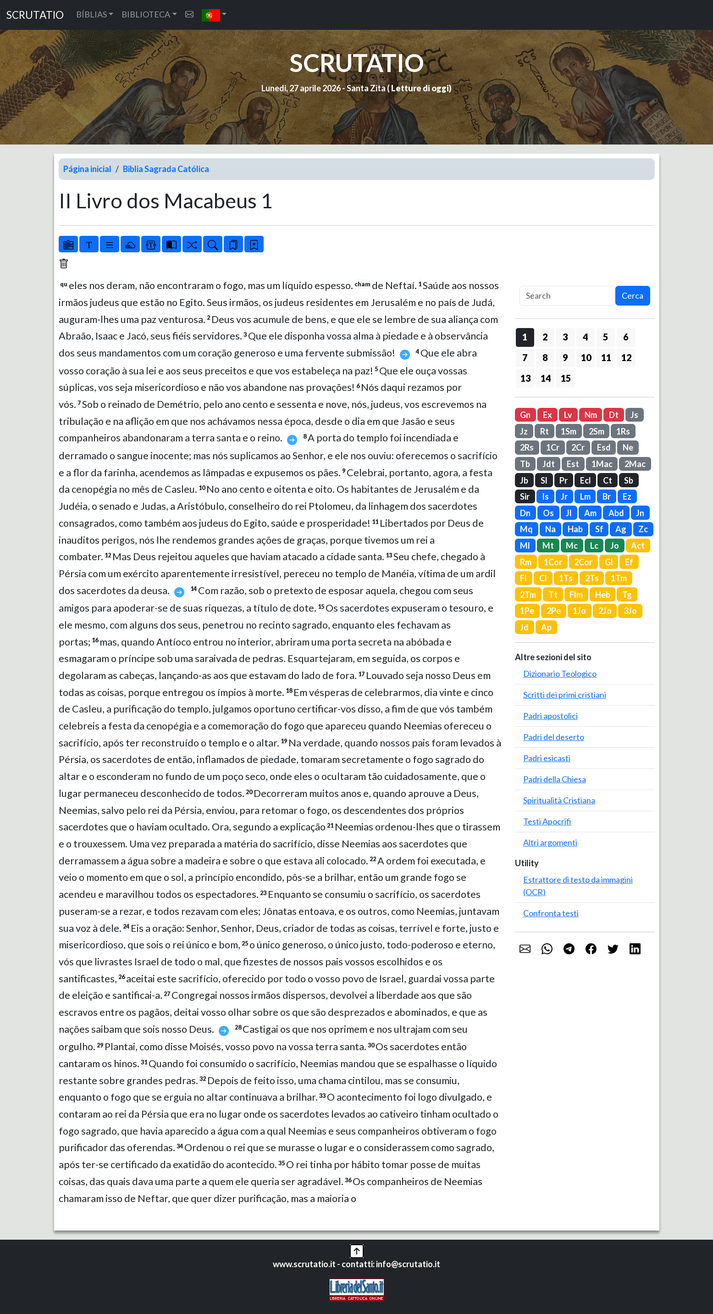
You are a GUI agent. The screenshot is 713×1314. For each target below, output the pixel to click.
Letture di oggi (420, 88)
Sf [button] (599, 529)
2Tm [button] (528, 595)
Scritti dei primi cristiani (564, 695)
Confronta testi (551, 913)
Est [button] (573, 464)
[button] (214, 15)
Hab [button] (575, 529)
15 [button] (566, 378)
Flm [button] (576, 595)
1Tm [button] (619, 578)
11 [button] (606, 357)
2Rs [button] (527, 447)
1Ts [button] (566, 578)
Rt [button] (544, 431)
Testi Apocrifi (547, 821)
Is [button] (545, 496)
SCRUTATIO (35, 15)
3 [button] (565, 336)
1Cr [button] (552, 447)
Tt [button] (553, 595)
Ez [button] (627, 496)
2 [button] (544, 336)
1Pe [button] (527, 611)
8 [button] (544, 357)
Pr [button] (563, 480)
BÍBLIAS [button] (91, 14)
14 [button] (546, 378)
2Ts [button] (592, 578)
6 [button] (625, 336)
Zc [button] (643, 529)
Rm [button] (525, 562)
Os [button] (548, 513)
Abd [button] (616, 513)
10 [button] (586, 357)
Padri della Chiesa (554, 779)
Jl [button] (569, 513)
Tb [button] (525, 464)
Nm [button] (591, 415)
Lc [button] (594, 545)
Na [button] (550, 529)
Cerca (632, 295)
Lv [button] (568, 415)
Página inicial (87, 169)
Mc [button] (572, 545)
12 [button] (626, 357)
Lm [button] (585, 496)
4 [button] (585, 336)
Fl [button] (523, 578)
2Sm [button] (596, 431)
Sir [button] (525, 496)
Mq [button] (526, 529)
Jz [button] (524, 431)
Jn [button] (640, 513)
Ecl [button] (585, 480)
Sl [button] (544, 480)
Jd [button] (524, 627)
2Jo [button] (605, 611)
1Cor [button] (553, 562)
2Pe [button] (554, 611)
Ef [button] (629, 562)
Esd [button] (604, 447)
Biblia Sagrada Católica (166, 169)
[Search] (567, 296)
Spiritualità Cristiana (559, 800)
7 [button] (524, 357)
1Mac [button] (602, 464)
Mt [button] (548, 545)
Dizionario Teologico (560, 673)
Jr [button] (564, 496)
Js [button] (634, 415)
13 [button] (525, 378)
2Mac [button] (635, 464)
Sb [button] (628, 480)
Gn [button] (525, 415)
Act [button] (638, 545)
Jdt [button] (548, 464)
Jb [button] (524, 480)
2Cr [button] (578, 447)
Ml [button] (525, 545)
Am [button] (590, 513)
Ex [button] (547, 415)
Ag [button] (620, 529)
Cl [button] (543, 578)
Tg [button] (627, 595)
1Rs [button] (623, 431)
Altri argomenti (550, 842)
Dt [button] (614, 415)
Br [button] (606, 496)
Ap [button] (546, 627)
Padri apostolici (550, 716)
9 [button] (565, 357)
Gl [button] (609, 562)
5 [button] (605, 336)
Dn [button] (525, 513)
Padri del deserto (553, 737)
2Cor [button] (583, 562)
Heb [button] (602, 595)
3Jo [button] (630, 611)
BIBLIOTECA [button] (146, 14)
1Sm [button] (568, 431)
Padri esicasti (546, 758)
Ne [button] (628, 447)
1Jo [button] (579, 611)
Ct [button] (607, 480)
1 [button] (524, 336)
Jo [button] (614, 545)
